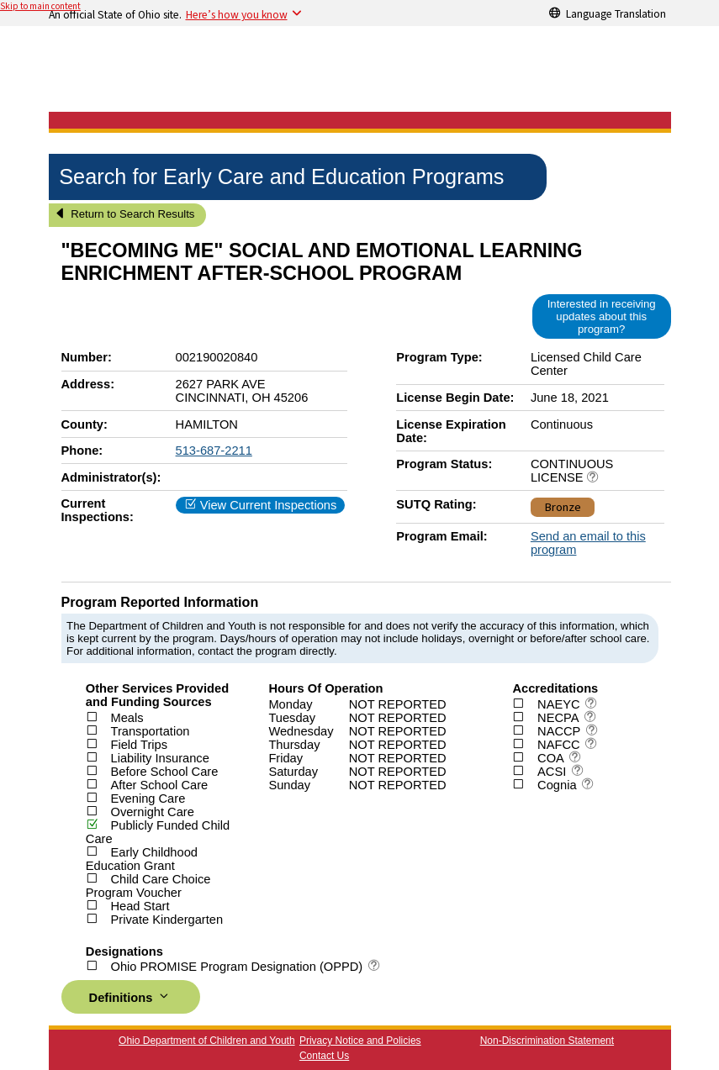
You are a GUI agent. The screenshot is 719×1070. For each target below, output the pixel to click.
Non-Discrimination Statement (547, 1040)
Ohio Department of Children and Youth (206, 1040)
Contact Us (324, 1056)
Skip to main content (40, 6)
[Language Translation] (608, 12)
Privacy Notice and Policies (360, 1040)
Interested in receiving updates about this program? (601, 316)
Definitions (130, 996)
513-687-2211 (214, 450)
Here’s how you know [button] (237, 14)
